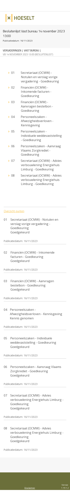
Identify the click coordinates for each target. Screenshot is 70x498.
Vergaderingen (12, 50)
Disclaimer (29, 487)
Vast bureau (31, 50)
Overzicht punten (14, 211)
